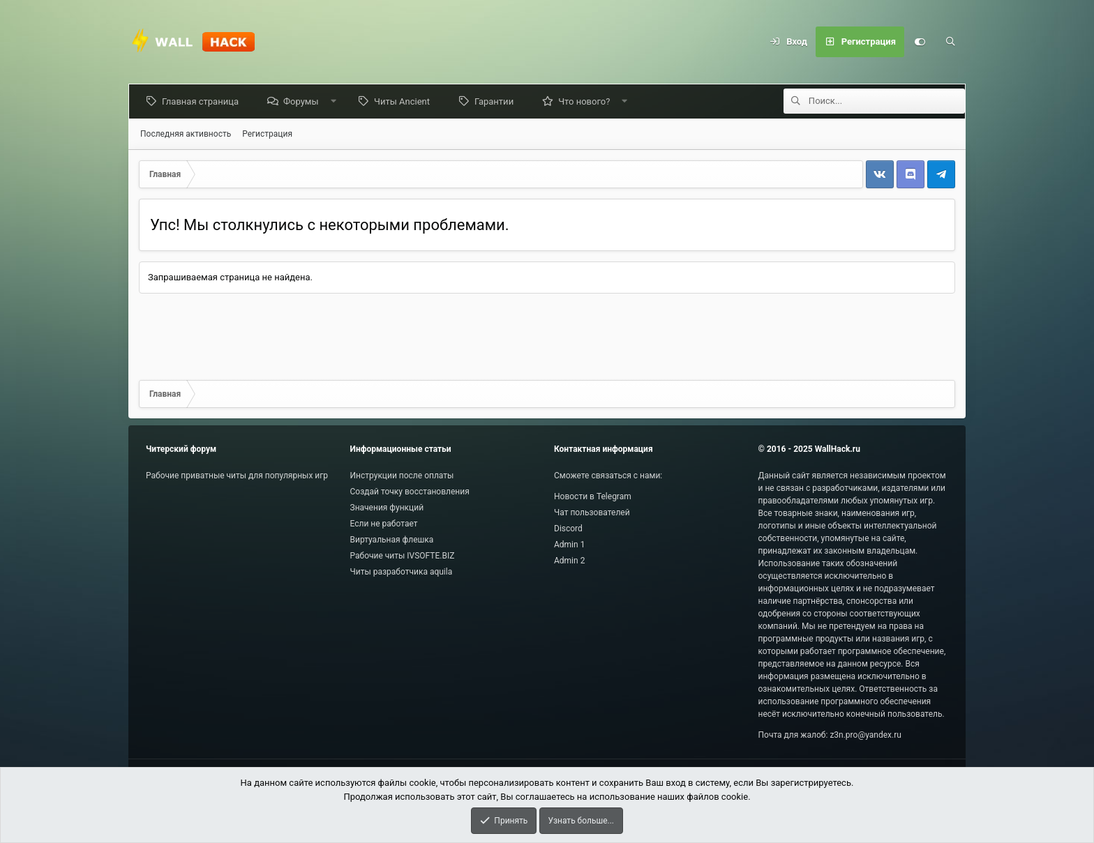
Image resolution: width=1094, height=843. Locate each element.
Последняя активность (185, 134)
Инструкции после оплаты (402, 475)
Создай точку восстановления (410, 491)
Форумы (304, 101)
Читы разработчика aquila (401, 572)
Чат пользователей (592, 512)
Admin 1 (569, 544)
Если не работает (384, 524)
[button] (336, 101)
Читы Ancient (405, 101)
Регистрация (267, 134)
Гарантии (496, 101)
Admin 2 (569, 560)
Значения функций (387, 507)
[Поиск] (950, 41)
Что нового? (587, 101)
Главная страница (203, 101)
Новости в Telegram (592, 496)
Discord (568, 528)
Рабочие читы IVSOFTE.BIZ (402, 556)
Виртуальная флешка (392, 540)
